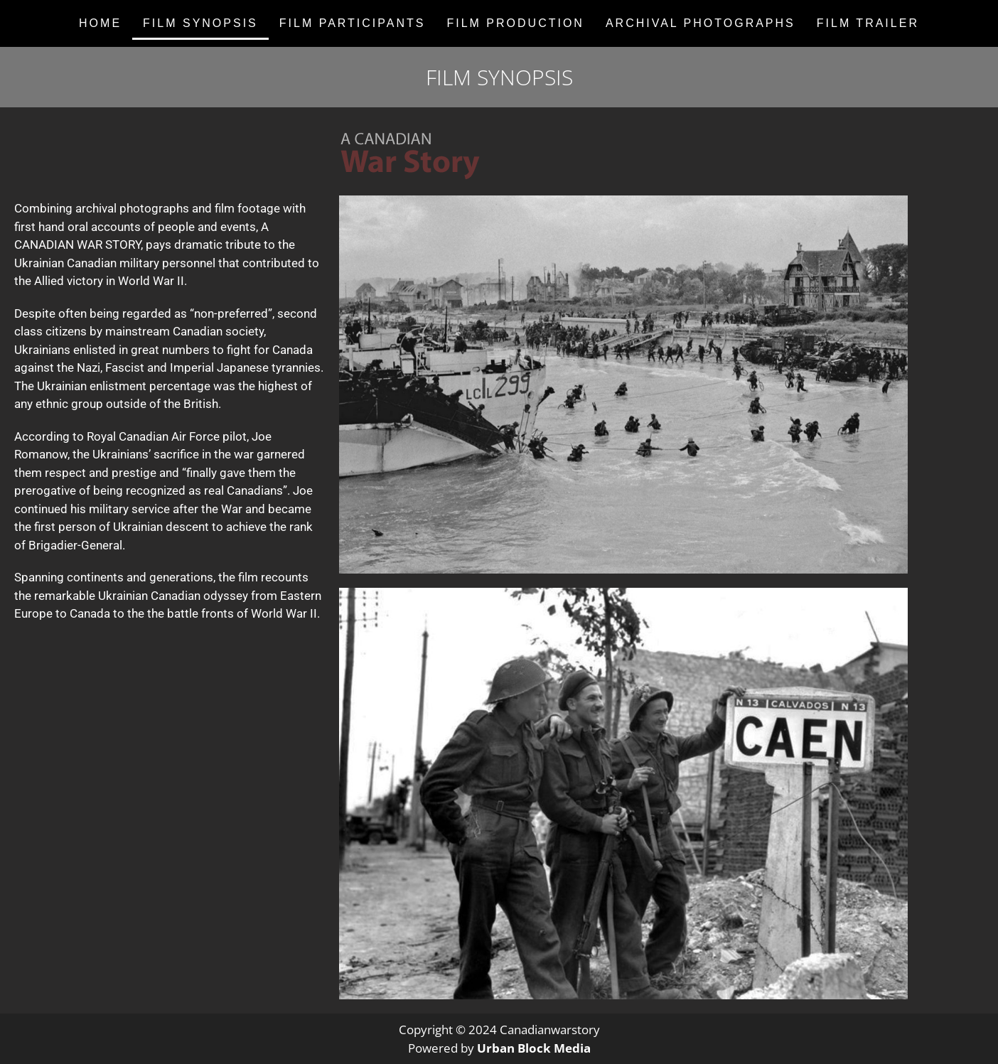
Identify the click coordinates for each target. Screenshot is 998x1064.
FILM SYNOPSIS (200, 23)
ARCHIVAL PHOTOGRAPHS (700, 23)
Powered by (499, 1048)
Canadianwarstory (550, 1029)
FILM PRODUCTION (515, 23)
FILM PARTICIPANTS (352, 23)
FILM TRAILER (868, 23)
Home (100, 23)
